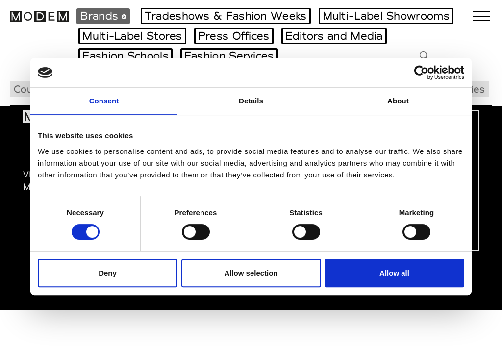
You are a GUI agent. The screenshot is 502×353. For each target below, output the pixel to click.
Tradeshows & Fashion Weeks (226, 15)
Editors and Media (334, 35)
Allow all (394, 273)
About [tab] (398, 101)
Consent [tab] (104, 101)
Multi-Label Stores (132, 35)
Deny (108, 273)
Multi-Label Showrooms (386, 15)
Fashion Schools (125, 56)
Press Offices (234, 35)
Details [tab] (251, 101)
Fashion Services (229, 56)
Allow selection (250, 273)
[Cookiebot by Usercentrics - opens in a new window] (421, 72)
